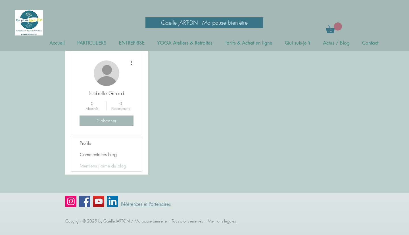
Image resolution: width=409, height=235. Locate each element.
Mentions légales (222, 221)
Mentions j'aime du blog (103, 166)
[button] (334, 27)
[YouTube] (98, 201)
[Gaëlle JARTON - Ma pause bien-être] (204, 22)
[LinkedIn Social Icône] (112, 201)
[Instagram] (70, 201)
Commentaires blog (98, 154)
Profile (85, 143)
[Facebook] (84, 201)
